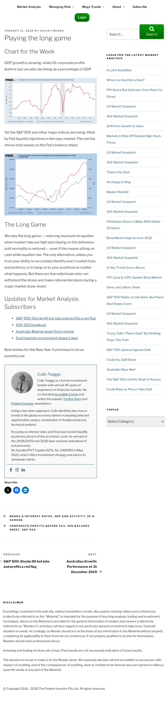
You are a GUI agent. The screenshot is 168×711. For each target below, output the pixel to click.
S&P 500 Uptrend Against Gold (128, 350)
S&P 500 (29, 529)
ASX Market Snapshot (122, 116)
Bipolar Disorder (118, 192)
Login (82, 17)
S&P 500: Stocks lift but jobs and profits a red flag (56, 318)
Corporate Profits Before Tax (38, 525)
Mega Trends (93, 7)
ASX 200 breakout (31, 325)
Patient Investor (22, 403)
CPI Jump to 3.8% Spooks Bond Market (134, 277)
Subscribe (140, 7)
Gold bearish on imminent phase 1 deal (47, 338)
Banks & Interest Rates (31, 516)
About (118, 7)
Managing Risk (62, 7)
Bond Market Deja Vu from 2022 (129, 238)
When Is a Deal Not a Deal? (125, 80)
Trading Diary (72, 399)
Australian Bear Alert (121, 369)
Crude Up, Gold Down (121, 359)
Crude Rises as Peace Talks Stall (129, 389)
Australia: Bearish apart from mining (45, 331)
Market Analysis (29, 7)
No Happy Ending (119, 182)
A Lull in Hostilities (119, 70)
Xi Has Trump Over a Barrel (126, 267)
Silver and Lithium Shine (123, 287)
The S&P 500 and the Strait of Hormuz (134, 379)
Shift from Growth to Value (125, 126)
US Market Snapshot (121, 106)
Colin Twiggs (52, 30)
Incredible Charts (66, 394)
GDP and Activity (70, 516)
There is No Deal (118, 172)
